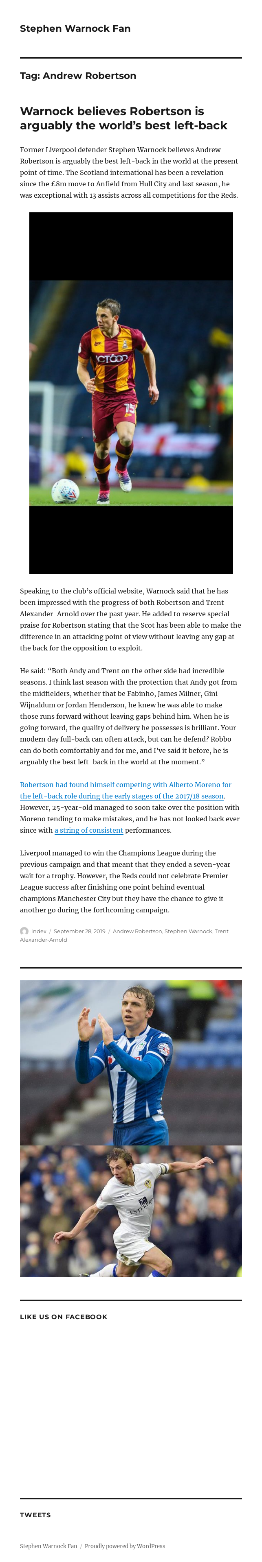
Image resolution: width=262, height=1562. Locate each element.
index (38, 931)
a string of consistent (89, 830)
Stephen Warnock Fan (75, 28)
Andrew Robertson (137, 931)
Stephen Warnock (188, 931)
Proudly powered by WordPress (125, 1546)
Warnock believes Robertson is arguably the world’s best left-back (123, 118)
